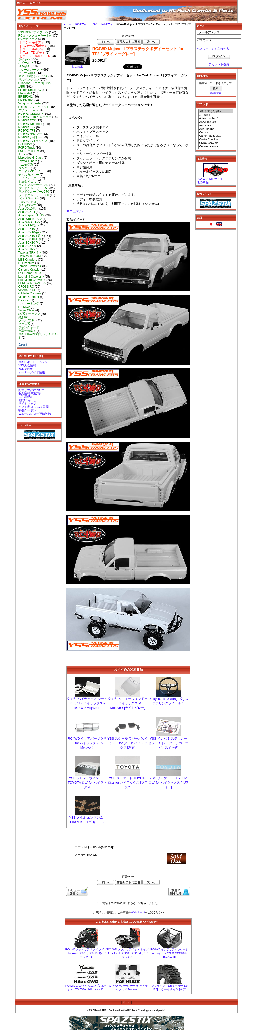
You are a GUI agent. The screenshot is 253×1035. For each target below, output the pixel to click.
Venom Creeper (28, 297)
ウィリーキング (28, 303)
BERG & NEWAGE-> (32, 283)
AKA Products (216, 122)
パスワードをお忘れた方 (213, 49)
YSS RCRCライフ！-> (33, 32)
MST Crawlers (27, 259)
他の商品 (203, 182)
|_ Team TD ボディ (31, 52)
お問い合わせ (27, 400)
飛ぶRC (23, 317)
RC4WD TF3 (26, 130)
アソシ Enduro (28, 110)
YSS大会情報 (27, 365)
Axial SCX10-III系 (30, 239)
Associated (216, 125)
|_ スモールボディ (31, 49)
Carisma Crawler (29, 269)
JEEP (22, 154)
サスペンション (28, 79)
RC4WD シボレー (30, 137)
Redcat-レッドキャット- (34, 107)
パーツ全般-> (27, 73)
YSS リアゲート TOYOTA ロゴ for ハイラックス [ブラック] (128, 782)
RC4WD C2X (27, 120)
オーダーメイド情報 (31, 372)
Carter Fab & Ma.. (216, 136)
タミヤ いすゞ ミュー (32, 171)
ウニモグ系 (25, 164)
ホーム (21, 2)
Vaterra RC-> (27, 290)
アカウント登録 (219, 64)
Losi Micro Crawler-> (32, 280)
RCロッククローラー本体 (35, 35)
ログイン (36, 2)
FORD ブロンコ (29, 151)
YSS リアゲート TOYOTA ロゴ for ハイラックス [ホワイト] (168, 782)
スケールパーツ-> (30, 69)
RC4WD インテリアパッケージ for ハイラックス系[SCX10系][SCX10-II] (169, 953)
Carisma (216, 132)
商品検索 (202, 76)
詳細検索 (215, 93)
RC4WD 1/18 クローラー (35, 117)
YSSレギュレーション (33, 362)
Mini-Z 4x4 (25, 93)
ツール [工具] (27, 320)
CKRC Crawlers (216, 143)
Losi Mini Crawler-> (31, 276)
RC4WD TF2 (26, 127)
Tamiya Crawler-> (30, 266)
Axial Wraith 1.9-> (30, 219)
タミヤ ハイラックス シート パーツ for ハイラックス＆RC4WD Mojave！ (87, 703)
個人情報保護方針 (30, 393)
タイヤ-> (24, 59)
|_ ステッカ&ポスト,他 (34, 56)
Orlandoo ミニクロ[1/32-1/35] (34, 84)
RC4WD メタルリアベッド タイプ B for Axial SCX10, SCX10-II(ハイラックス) (85, 953)
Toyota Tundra (27, 161)
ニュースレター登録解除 (34, 413)
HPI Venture (26, 263)
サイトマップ (27, 403)
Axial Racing (216, 129)
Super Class (26, 310)
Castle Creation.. (216, 139)
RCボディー (82, 24)
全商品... (24, 344)
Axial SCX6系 (27, 246)
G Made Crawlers (30, 293)
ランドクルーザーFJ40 (33, 185)
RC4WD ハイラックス (33, 141)
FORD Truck (26, 147)
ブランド (202, 104)
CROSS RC (26, 286)
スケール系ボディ (103, 24)
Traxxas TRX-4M (29, 256)
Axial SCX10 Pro (29, 242)
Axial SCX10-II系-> (30, 236)
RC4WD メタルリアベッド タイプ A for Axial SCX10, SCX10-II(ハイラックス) (127, 953)
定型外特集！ (27, 331)
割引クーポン (27, 410)
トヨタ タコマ (27, 181)
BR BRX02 (25, 100)
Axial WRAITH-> (29, 222)
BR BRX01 (25, 96)
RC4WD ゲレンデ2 (30, 134)
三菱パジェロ (27, 202)
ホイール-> (25, 62)
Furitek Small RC (29, 90)
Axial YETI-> (26, 249)
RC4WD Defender (30, 124)
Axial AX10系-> (28, 208)
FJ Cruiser (25, 144)
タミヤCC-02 (27, 205)
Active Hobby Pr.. (216, 118)
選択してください (216, 111)
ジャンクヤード (28, 327)
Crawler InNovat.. (216, 146)
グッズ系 (24, 324)
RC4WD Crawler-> (30, 113)
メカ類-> (24, 66)
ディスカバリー (28, 174)
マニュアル (74, 211)
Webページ (138, 912)
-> (27, 39)
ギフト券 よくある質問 (33, 407)
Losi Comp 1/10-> (30, 273)
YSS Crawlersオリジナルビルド (38, 335)
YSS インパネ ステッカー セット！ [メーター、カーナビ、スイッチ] (168, 743)
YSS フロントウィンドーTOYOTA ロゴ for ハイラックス (87, 782)
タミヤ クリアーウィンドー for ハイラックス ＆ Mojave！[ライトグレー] (128, 703)
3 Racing (216, 115)
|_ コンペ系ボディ (31, 42)
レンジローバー (28, 198)
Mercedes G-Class (30, 157)
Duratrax (24, 300)
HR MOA (24, 307)
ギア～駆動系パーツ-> (33, 76)
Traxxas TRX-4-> (29, 252)
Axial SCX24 (26, 212)
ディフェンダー (28, 178)
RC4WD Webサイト (210, 179)
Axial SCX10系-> (29, 232)
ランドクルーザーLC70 (33, 191)
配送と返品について (31, 390)
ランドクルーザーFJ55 (33, 188)
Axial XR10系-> (28, 225)
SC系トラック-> (29, 314)
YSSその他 (25, 369)
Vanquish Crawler (30, 103)
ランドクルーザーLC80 (33, 195)
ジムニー (24, 168)
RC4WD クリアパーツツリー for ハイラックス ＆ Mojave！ (87, 743)
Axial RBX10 (26, 229)
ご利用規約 (25, 396)
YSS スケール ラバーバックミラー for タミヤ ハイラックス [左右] (127, 743)
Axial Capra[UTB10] (31, 215)
